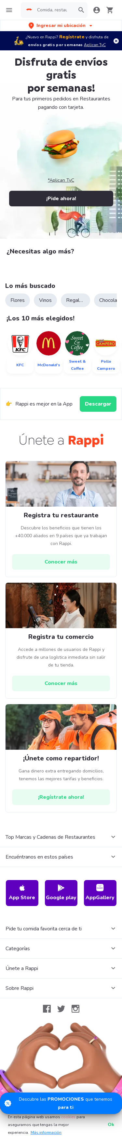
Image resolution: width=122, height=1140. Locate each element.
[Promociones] (61, 1103)
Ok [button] (111, 1124)
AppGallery (100, 892)
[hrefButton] (61, 562)
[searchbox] (54, 10)
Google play (61, 892)
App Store (22, 892)
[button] (61, 25)
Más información (46, 1132)
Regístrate (72, 37)
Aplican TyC (95, 44)
